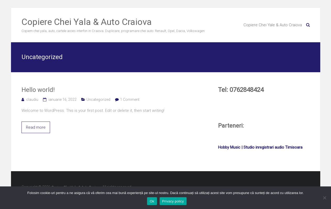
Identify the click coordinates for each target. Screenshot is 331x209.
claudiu (32, 99)
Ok (152, 201)
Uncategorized (98, 99)
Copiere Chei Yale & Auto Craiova (272, 25)
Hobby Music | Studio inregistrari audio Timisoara (260, 147)
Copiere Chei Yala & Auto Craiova (86, 22)
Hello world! (38, 89)
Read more (36, 127)
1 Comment (129, 99)
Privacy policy (173, 201)
